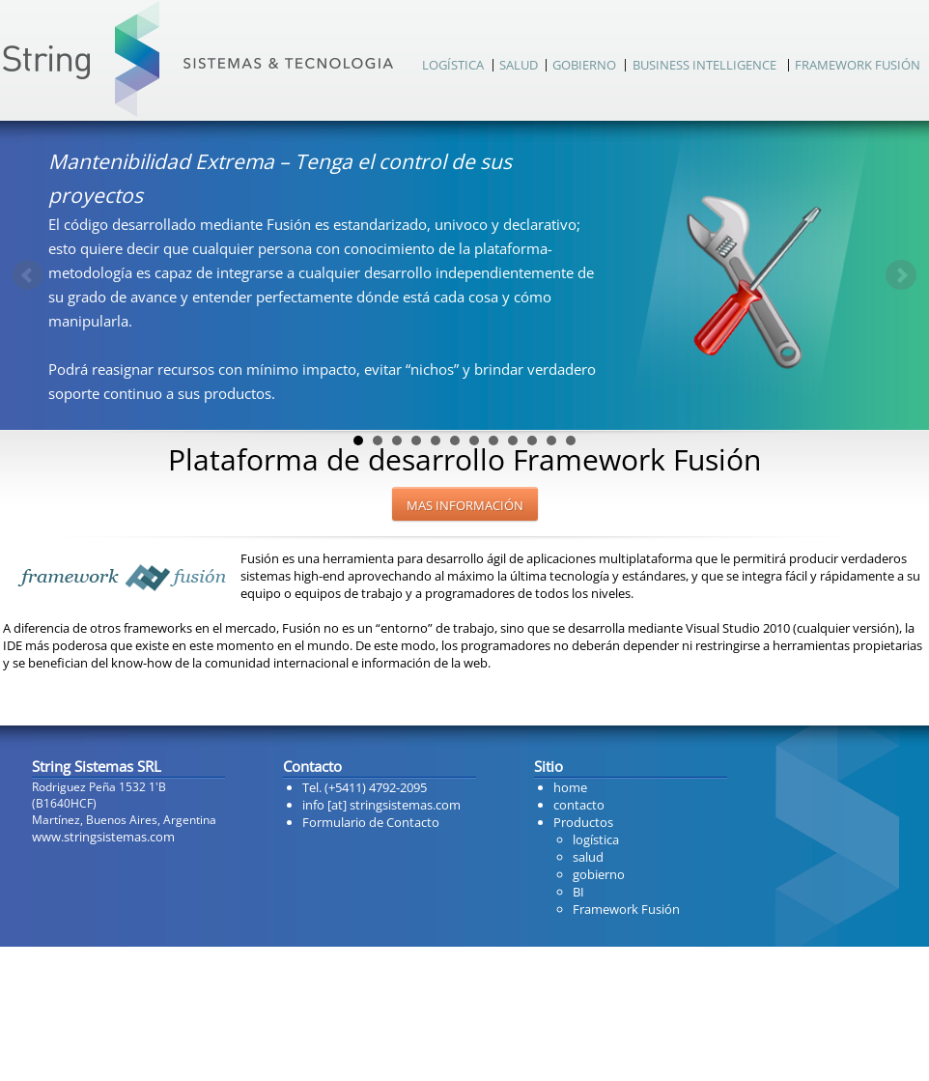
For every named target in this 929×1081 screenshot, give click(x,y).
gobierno (599, 874)
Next (901, 275)
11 (551, 440)
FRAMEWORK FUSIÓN (857, 64)
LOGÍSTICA (453, 64)
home (570, 787)
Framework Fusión (626, 909)
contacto (579, 804)
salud (588, 857)
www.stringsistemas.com (103, 836)
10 (532, 440)
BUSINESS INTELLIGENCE (704, 64)
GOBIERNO (584, 64)
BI (578, 891)
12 (571, 440)
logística (596, 839)
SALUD (518, 64)
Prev (28, 275)
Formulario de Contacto (370, 822)
